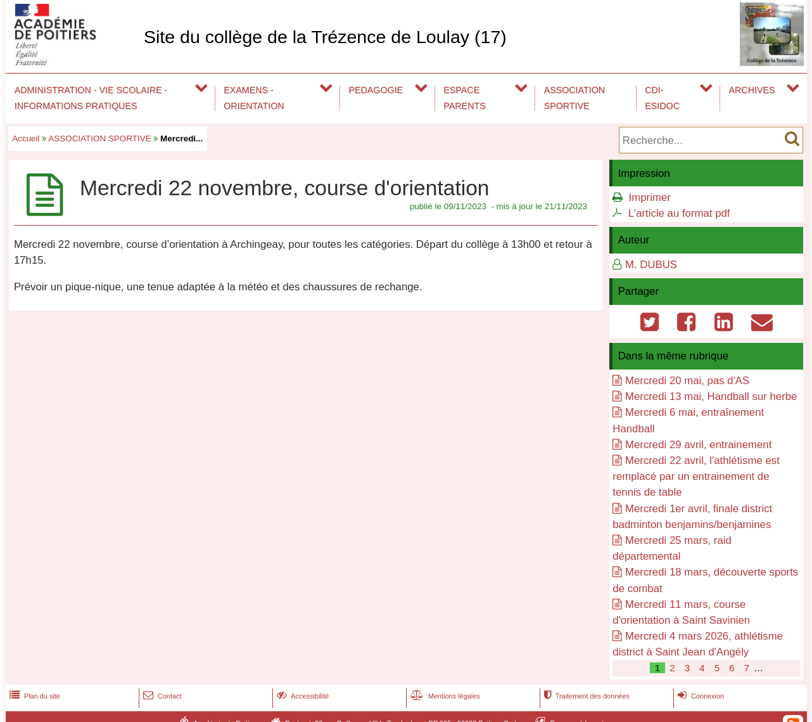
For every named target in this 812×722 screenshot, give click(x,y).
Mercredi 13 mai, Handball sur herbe (711, 396)
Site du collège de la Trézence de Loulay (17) (325, 37)
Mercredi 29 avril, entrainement (698, 445)
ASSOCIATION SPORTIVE (574, 98)
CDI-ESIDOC (662, 98)
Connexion (699, 696)
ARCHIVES (752, 90)
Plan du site (33, 696)
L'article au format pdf (679, 213)
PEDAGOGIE (376, 90)
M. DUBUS (651, 265)
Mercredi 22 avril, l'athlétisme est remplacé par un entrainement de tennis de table (696, 476)
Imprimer (650, 197)
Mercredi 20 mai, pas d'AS (687, 381)
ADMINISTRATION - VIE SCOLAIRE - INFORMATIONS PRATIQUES (91, 98)
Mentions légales (444, 696)
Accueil (25, 138)
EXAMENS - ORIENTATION (254, 98)
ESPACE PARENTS (464, 98)
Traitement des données (586, 696)
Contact (161, 696)
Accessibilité (301, 696)
